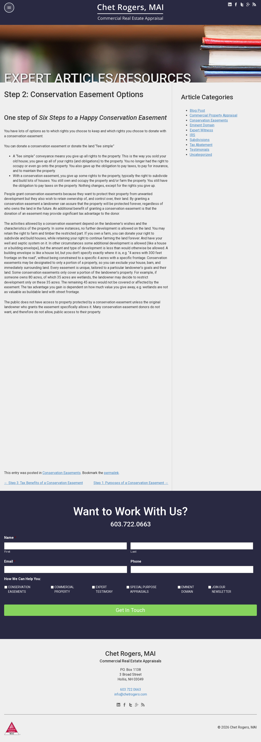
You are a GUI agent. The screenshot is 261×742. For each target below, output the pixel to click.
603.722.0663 (130, 524)
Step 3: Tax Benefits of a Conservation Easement (43, 483)
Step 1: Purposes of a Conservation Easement (131, 483)
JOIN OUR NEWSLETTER (221, 589)
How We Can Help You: (22, 579)
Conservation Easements (62, 473)
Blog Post (197, 110)
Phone (136, 561)
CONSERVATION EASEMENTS (19, 589)
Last (134, 551)
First (7, 551)
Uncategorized (201, 155)
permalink (111, 473)
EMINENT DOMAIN (187, 589)
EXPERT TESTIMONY (104, 589)
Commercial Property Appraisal (213, 115)
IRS (192, 135)
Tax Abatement (201, 145)
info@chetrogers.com (130, 694)
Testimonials (199, 150)
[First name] (65, 546)
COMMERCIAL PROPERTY (64, 589)
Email (9, 561)
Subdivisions (200, 140)
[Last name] (191, 546)
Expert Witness (201, 130)
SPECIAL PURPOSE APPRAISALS (143, 589)
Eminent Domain (202, 125)
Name (10, 538)
